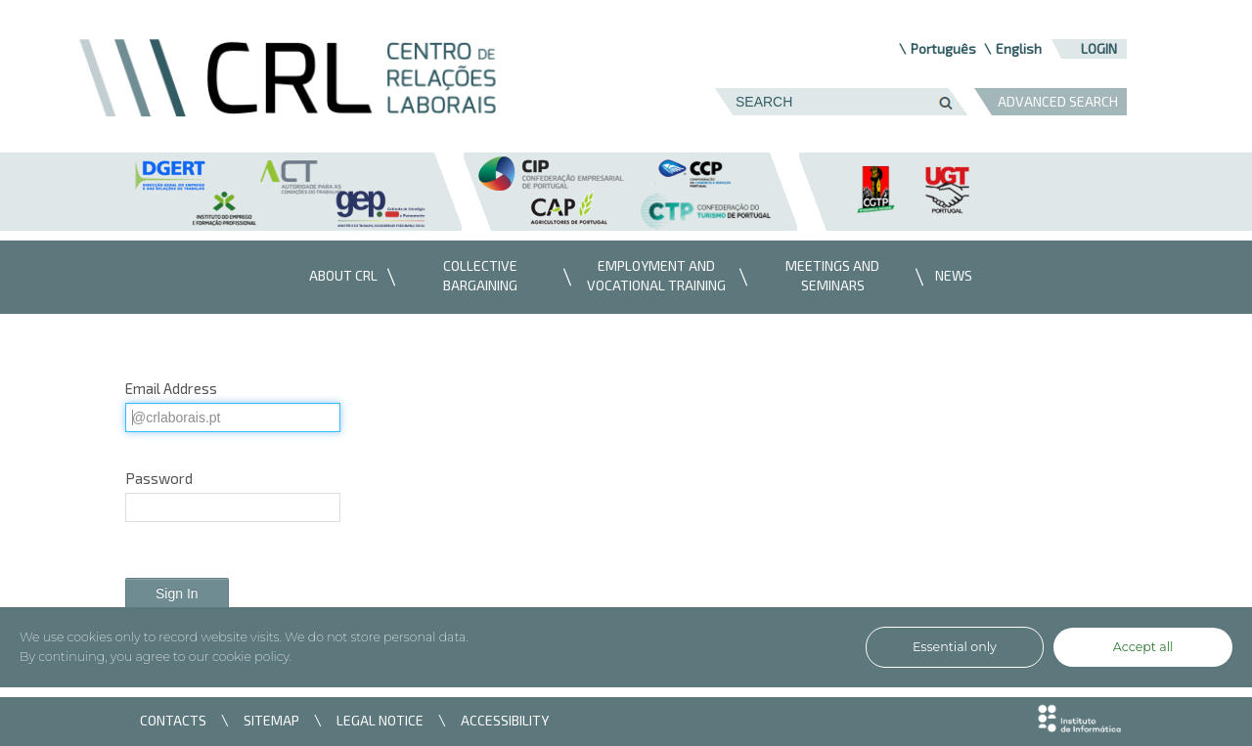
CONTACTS (173, 720)
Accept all (1143, 646)
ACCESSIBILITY (505, 720)
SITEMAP (271, 720)
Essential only (955, 646)
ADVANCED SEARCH (1058, 101)
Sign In (177, 593)
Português (943, 48)
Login (1099, 48)
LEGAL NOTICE (380, 720)
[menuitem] (338, 277)
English (1019, 48)
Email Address (171, 388)
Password (159, 478)
